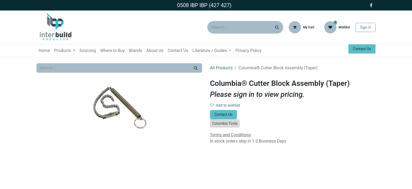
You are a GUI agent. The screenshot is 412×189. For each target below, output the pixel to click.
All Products (221, 67)
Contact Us (362, 49)
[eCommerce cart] (301, 27)
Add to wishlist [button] (225, 105)
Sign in (365, 27)
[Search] (277, 27)
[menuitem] (44, 50)
